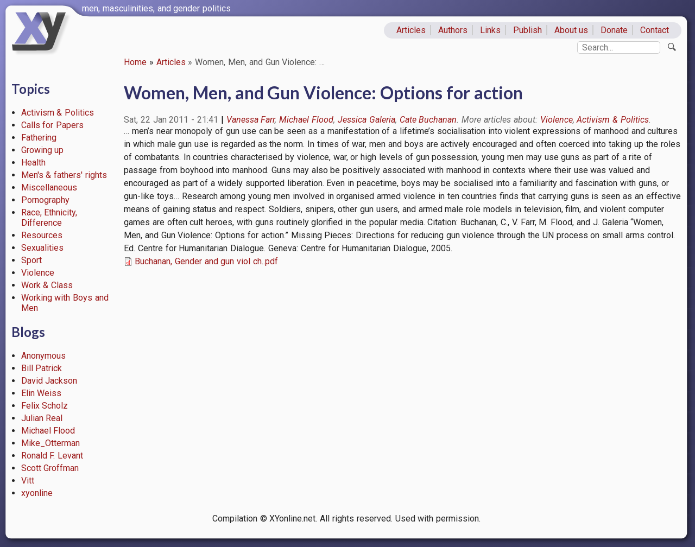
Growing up (42, 150)
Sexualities (42, 248)
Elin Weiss (41, 393)
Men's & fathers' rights (64, 175)
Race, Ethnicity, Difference (49, 217)
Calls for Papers (52, 125)
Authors (452, 30)
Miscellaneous (49, 187)
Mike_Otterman (50, 443)
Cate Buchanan (428, 120)
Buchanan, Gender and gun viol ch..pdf (206, 261)
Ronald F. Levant (52, 455)
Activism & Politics (57, 112)
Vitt (27, 480)
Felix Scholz (44, 405)
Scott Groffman (50, 468)
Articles (411, 30)
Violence (37, 273)
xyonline (37, 493)
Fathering (38, 137)
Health (33, 162)
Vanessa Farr (250, 120)
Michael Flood (48, 430)
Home (135, 62)
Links (490, 30)
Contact (654, 30)
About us (571, 30)
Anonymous (43, 356)
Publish (527, 30)
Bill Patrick (41, 368)
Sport (31, 260)
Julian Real (42, 418)
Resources (41, 235)
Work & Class (47, 285)
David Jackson (49, 381)
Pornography (45, 200)
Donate (614, 30)
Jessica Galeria (366, 120)
